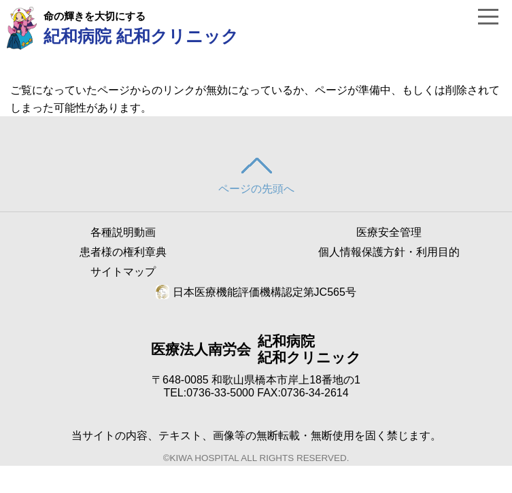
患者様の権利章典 (123, 252)
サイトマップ (123, 271)
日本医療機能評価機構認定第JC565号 (256, 292)
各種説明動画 (123, 232)
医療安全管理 (389, 232)
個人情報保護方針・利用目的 (389, 252)
